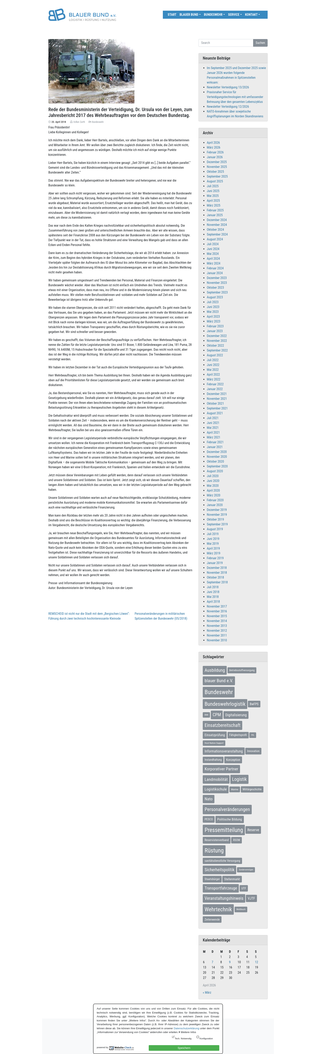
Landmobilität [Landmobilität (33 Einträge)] (216, 779)
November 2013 (217, 626)
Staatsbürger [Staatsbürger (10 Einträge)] (212, 879)
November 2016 (217, 611)
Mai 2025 (213, 196)
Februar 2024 (215, 268)
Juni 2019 (213, 539)
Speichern (184, 1048)
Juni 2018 (213, 592)
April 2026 (213, 143)
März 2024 (213, 263)
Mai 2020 (213, 486)
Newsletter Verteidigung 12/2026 (228, 106)
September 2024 (217, 234)
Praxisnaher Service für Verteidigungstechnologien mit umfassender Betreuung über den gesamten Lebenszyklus (235, 97)
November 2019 (217, 515)
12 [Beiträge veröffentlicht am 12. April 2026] (256, 962)
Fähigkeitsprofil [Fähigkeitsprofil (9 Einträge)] (238, 735)
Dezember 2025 (217, 162)
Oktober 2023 (215, 287)
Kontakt (251, 15)
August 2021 (215, 413)
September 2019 (217, 524)
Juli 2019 (212, 534)
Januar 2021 (215, 447)
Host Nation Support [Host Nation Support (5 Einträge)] (214, 743)
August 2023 (215, 297)
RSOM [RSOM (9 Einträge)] (236, 840)
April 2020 (213, 490)
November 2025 (217, 167)
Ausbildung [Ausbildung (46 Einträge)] (215, 670)
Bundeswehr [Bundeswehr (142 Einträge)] (219, 692)
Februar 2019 (215, 558)
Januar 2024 (215, 273)
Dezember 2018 (217, 568)
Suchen (260, 43)
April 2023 (213, 316)
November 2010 (217, 640)
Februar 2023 (215, 326)
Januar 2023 (215, 331)
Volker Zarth (79, 122)
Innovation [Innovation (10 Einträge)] (253, 751)
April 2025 (213, 201)
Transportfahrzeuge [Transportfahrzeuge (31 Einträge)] (221, 888)
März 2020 (213, 495)
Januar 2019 (215, 563)
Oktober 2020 (215, 461)
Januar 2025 (215, 215)
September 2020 (217, 466)
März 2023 (213, 321)
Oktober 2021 (215, 403)
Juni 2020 (213, 481)
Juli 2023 (212, 302)
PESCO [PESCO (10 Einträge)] (209, 819)
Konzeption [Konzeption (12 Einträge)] (233, 760)
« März (207, 992)
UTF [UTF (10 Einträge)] (243, 888)
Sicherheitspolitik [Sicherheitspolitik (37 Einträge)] (219, 869)
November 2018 (217, 573)
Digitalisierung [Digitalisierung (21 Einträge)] (236, 715)
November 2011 (217, 635)
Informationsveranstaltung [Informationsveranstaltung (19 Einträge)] (224, 751)
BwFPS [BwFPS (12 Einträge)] (254, 704)
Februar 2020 (215, 500)
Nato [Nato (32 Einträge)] (208, 799)
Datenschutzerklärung (186, 1028)
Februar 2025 (215, 210)
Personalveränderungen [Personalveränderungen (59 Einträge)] (227, 809)
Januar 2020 (215, 505)
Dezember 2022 (217, 336)
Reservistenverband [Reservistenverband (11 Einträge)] (217, 840)
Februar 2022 (215, 384)
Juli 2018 (212, 587)
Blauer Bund (189, 15)
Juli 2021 (212, 418)
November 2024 (217, 225)
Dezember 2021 (217, 394)
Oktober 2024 (215, 229)
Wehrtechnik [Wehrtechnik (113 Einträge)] (218, 909)
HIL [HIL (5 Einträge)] (252, 735)
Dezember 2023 (217, 278)
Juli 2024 (212, 244)
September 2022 (217, 350)
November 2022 (217, 341)
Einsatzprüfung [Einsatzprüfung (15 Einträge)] (215, 735)
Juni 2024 (213, 249)
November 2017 (217, 606)
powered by (102, 1047)
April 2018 (213, 601)
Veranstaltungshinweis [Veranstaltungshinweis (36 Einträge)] (224, 898)
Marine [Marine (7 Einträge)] (234, 789)
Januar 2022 (215, 389)
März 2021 (213, 437)
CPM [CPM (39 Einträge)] (217, 714)
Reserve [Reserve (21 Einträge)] (253, 830)
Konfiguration (206, 1038)
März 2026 (213, 147)
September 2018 (217, 582)
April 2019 (213, 548)
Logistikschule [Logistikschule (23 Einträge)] (216, 789)
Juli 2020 (212, 476)
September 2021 (217, 408)
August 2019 (215, 529)
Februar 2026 (215, 152)
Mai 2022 (213, 370)
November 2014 (217, 621)
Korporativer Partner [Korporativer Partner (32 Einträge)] (221, 769)
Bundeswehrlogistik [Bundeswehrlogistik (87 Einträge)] (225, 704)
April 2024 (213, 258)
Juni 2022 (213, 365)
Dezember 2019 (217, 510)
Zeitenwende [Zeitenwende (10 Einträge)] (212, 919)
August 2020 (215, 471)
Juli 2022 (212, 360)
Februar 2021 (215, 442)
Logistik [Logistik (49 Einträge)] (239, 779)
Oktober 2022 (215, 345)
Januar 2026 (215, 157)
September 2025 (217, 176)
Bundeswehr (213, 15)
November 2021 (217, 399)
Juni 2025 (213, 191)
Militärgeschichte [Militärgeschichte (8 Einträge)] (252, 789)
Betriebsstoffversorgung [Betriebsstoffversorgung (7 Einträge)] (242, 670)
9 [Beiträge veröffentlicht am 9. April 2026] (230, 962)
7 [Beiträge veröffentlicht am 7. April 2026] (212, 962)
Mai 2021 (213, 428)
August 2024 (215, 239)
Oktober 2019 (215, 519)
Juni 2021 (213, 423)
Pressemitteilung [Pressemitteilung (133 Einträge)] (224, 830)
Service (233, 15)
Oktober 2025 (215, 172)
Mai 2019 (213, 544)
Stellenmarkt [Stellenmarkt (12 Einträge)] (232, 879)
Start (172, 15)
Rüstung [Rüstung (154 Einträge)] (214, 850)
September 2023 (217, 292)
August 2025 (215, 181)
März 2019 (213, 553)
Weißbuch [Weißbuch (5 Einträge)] (240, 909)
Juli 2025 (212, 186)
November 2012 (217, 630)
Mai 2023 (213, 312)
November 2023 (217, 283)
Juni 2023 (213, 307)
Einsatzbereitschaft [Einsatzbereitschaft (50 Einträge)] (222, 725)
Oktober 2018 (215, 577)
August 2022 (215, 355)
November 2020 (217, 457)
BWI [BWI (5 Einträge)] (206, 714)
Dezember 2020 (217, 452)
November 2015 (217, 616)
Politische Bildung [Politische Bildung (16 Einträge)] (229, 819)
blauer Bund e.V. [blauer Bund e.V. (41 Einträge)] (219, 680)
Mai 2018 (213, 597)
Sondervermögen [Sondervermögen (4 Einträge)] (246, 869)
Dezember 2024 (217, 220)
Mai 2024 (213, 254)
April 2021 (213, 432)
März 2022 (213, 379)
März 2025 (213, 205)
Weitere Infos (188, 1032)
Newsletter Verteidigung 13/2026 (228, 87)
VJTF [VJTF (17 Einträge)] (251, 898)
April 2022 (213, 374)
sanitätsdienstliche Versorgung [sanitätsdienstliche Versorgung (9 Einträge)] (222, 861)
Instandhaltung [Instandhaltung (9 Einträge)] (213, 760)
